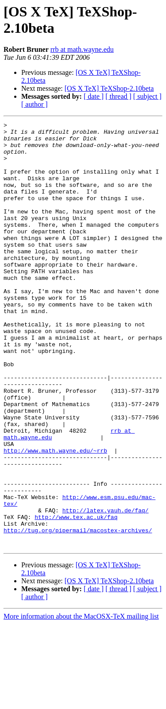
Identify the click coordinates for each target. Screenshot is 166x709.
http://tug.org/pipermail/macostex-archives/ (78, 612)
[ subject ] (147, 96)
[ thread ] (118, 96)
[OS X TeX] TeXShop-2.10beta (109, 88)
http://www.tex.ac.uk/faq (76, 597)
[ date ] (94, 96)
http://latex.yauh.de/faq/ (105, 589)
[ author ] (34, 104)
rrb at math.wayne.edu (82, 49)
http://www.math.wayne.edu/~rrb (55, 517)
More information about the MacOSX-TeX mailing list (81, 701)
